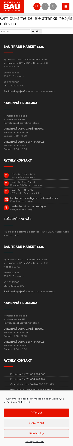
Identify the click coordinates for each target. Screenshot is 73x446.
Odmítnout (36, 423)
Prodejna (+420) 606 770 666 (27, 374)
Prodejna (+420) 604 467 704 (27, 379)
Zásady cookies (35, 441)
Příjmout (36, 412)
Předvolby (36, 433)
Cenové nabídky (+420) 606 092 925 (32, 384)
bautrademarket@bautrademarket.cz (32, 389)
